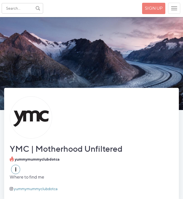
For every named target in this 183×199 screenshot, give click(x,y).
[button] (15, 169)
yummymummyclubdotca (35, 188)
